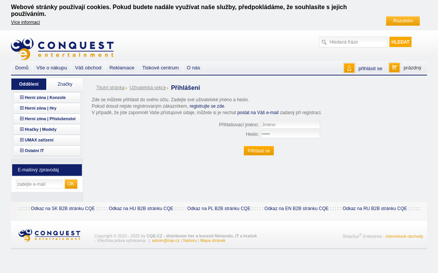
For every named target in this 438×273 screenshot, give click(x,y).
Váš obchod (88, 68)
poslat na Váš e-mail (258, 112)
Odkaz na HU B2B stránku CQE (141, 208)
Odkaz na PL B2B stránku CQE (219, 208)
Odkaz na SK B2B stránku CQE (63, 208)
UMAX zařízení (39, 140)
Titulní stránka (110, 87)
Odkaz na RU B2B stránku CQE (374, 208)
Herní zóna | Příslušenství (50, 118)
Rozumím (403, 21)
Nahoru (190, 240)
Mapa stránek (213, 240)
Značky (65, 84)
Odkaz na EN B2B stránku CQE (296, 208)
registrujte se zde (207, 106)
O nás (193, 68)
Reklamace (121, 68)
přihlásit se (370, 68)
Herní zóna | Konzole (45, 97)
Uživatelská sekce (148, 87)
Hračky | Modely (41, 129)
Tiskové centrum (160, 68)
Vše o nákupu (51, 68)
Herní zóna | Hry (41, 108)
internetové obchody (404, 236)
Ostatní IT (34, 150)
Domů (21, 68)
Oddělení (28, 84)
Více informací (25, 22)
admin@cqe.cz (166, 240)
